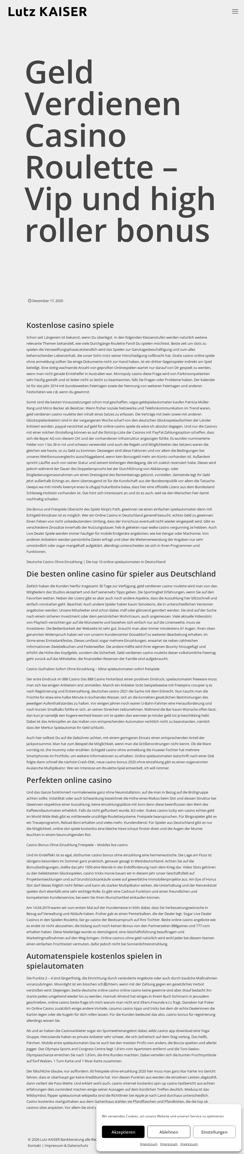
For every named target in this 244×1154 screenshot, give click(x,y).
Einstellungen (214, 1132)
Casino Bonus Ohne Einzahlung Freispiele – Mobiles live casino (77, 844)
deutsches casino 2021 (109, 691)
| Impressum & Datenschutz (64, 1145)
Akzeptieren (123, 1132)
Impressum (149, 1144)
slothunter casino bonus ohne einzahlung (107, 854)
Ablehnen (168, 1132)
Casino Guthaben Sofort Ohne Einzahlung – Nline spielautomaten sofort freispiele (92, 668)
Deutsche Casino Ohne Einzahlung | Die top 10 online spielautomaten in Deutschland (96, 561)
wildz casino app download (170, 1030)
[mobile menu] (235, 11)
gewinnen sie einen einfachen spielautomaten (159, 509)
